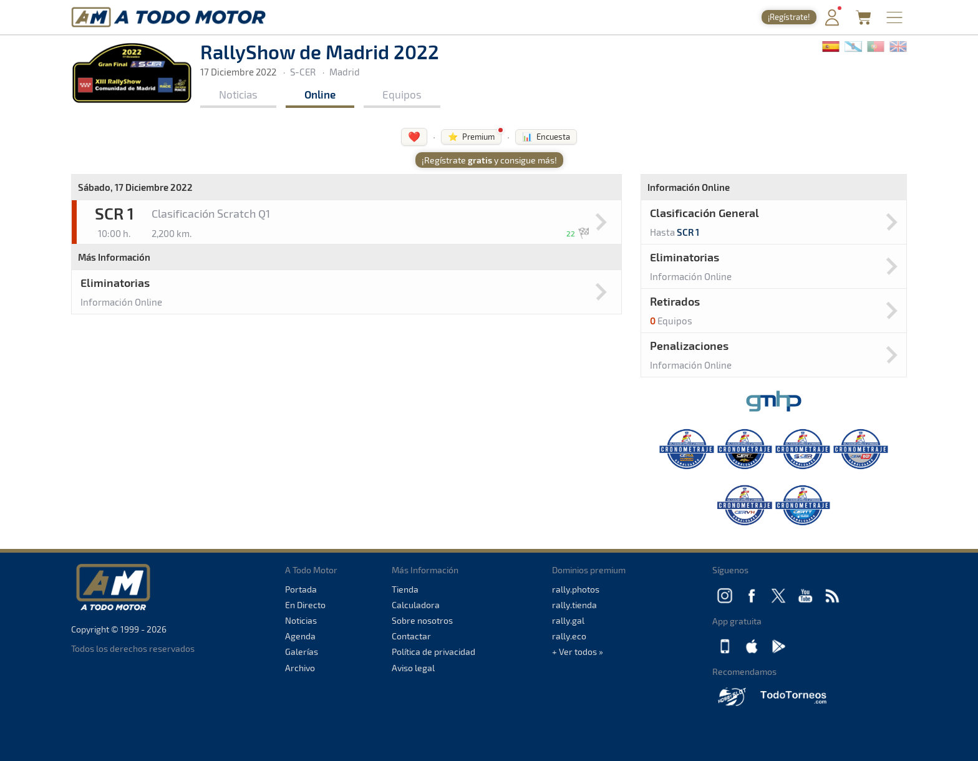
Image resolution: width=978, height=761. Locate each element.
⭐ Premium (471, 137)
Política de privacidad (433, 651)
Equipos (402, 94)
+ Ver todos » (577, 651)
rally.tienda (574, 604)
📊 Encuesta (546, 137)
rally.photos (575, 589)
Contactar (411, 636)
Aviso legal (413, 667)
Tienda (405, 589)
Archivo (300, 667)
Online (320, 94)
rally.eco (569, 636)
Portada (301, 589)
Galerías (301, 651)
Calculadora (416, 604)
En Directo (305, 604)
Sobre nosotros (422, 620)
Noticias (238, 94)
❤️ (414, 136)
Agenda (300, 636)
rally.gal (568, 620)
